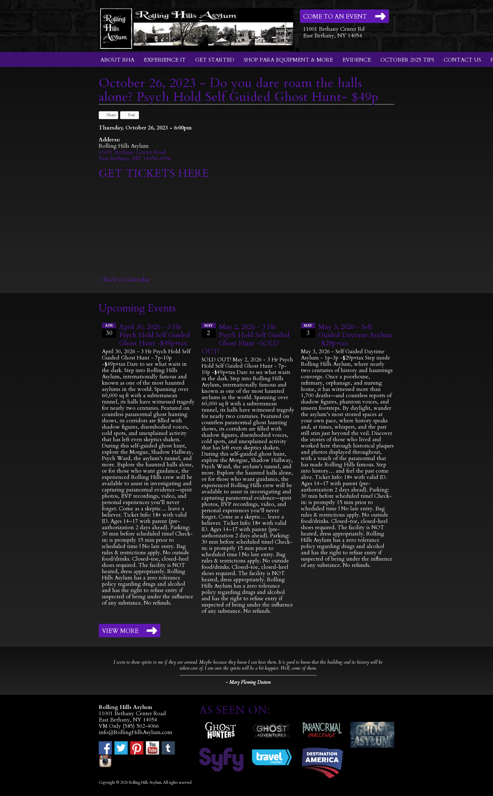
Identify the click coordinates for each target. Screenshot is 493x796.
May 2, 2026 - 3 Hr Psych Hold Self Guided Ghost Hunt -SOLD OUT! (246, 339)
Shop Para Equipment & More (288, 59)
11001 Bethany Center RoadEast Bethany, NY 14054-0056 (135, 155)
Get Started (214, 59)
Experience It (165, 59)
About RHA (117, 59)
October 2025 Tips (407, 59)
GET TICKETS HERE (154, 173)
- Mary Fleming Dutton (248, 682)
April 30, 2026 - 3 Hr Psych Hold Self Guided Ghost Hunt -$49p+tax (154, 335)
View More (120, 631)
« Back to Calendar (124, 279)
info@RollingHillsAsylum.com (135, 732)
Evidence (356, 59)
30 (109, 330)
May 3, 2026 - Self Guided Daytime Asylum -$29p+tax (355, 335)
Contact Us (462, 59)
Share (108, 115)
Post (128, 115)
